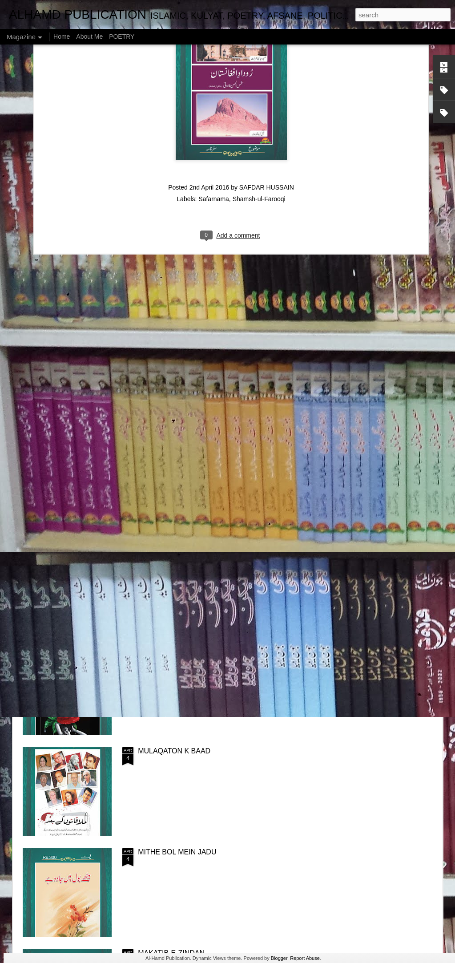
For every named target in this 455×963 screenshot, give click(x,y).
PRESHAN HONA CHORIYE (183, 650)
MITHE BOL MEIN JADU (177, 852)
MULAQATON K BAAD (174, 751)
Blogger (279, 958)
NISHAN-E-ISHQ (65, 405)
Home (61, 36)
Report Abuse (305, 958)
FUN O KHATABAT (279, 405)
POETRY (121, 36)
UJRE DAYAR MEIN (175, 405)
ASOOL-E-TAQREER (388, 405)
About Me (89, 36)
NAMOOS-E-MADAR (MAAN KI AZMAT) (202, 448)
